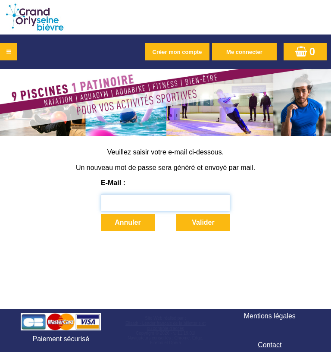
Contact (269, 345)
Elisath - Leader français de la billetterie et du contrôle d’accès (165, 326)
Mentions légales (270, 316)
